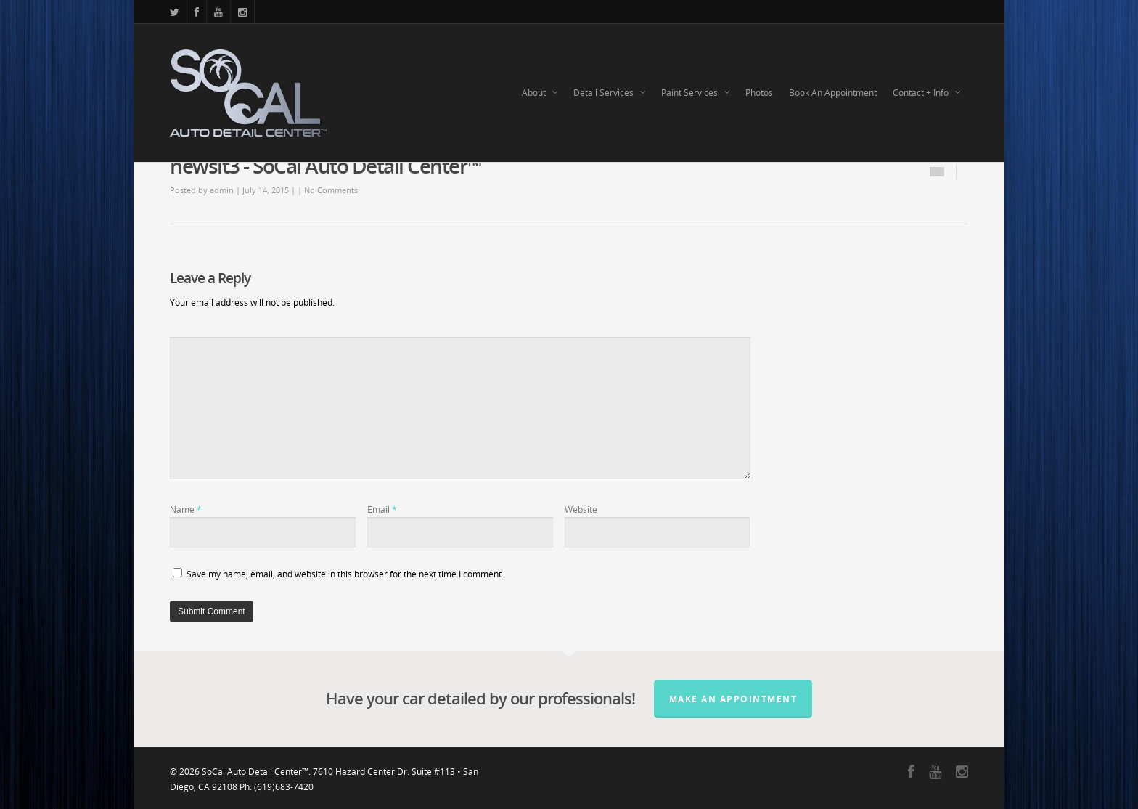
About (540, 93)
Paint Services (696, 93)
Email (382, 509)
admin (222, 189)
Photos (759, 92)
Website (581, 509)
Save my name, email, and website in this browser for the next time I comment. (345, 574)
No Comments (331, 189)
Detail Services (610, 93)
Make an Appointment (733, 699)
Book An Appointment (833, 92)
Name (186, 509)
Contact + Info (927, 93)
